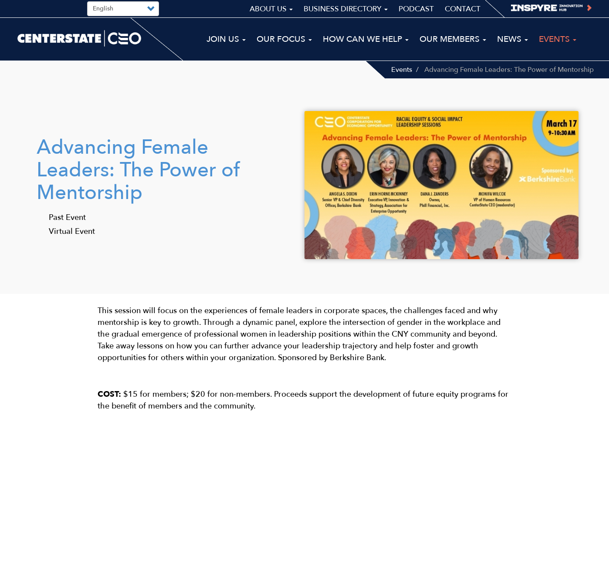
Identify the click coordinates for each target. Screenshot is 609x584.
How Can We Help (366, 39)
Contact (462, 9)
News (512, 39)
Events (401, 69)
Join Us (226, 39)
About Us (271, 9)
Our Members (453, 39)
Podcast (416, 9)
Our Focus (284, 39)
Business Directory (346, 9)
